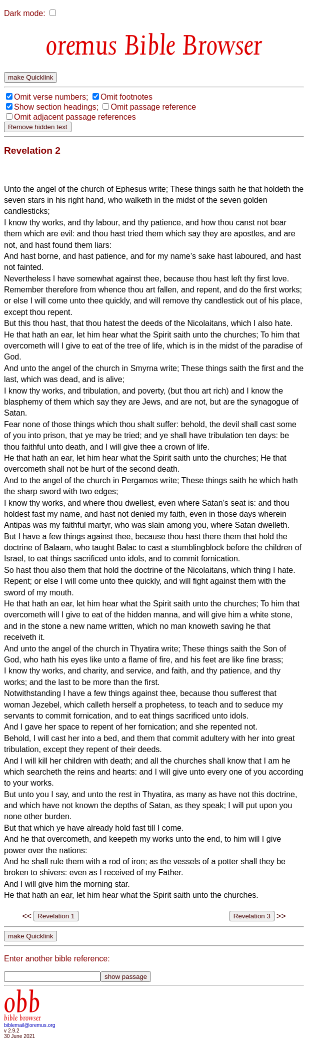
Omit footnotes (126, 97)
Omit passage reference (153, 107)
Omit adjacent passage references (75, 117)
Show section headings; (56, 107)
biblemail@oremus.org (30, 1025)
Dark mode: (25, 13)
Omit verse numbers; (51, 97)
